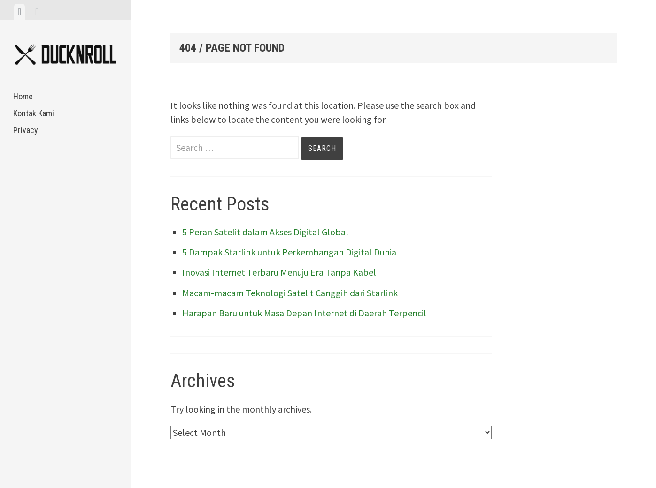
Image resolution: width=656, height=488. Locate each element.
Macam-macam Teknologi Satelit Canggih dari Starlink (290, 293)
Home (23, 96)
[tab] (19, 12)
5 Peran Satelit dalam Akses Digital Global (265, 232)
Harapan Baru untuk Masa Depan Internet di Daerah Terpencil (304, 313)
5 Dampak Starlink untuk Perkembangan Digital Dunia (289, 252)
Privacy (25, 130)
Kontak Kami (33, 113)
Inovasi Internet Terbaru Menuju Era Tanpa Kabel (279, 272)
